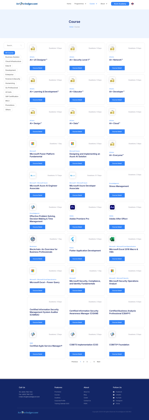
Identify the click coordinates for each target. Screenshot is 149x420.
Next (98, 362)
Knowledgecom (114, 183)
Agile (31, 343)
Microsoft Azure (74, 151)
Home (69, 4)
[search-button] (21, 45)
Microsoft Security (122, 278)
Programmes (80, 4)
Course (93, 4)
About (104, 4)
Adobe (71, 216)
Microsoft (33, 151)
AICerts (32, 57)
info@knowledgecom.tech (31, 397)
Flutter (71, 248)
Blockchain (33, 246)
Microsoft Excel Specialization (126, 246)
